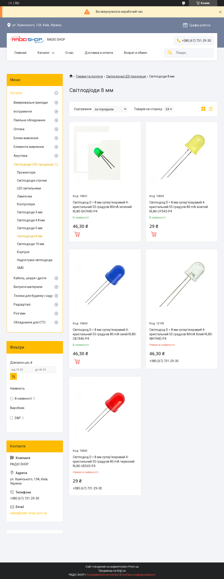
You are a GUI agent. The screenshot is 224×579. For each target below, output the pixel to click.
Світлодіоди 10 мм (30, 244)
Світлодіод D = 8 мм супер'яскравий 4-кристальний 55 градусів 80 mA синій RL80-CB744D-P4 (105, 334)
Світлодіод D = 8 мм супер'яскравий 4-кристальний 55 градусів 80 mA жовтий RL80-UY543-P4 (178, 207)
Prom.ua (133, 566)
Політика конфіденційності (138, 574)
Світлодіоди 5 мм (29, 228)
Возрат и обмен (135, 53)
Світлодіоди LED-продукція (126, 76)
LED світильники (29, 188)
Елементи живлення (29, 147)
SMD (20, 268)
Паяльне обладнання (29, 120)
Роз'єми (19, 313)
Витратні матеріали (28, 287)
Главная (20, 53)
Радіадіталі (22, 304)
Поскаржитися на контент (102, 574)
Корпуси (23, 252)
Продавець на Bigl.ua (112, 570)
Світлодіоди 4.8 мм (31, 220)
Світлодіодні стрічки (32, 180)
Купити (77, 233)
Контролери (26, 204)
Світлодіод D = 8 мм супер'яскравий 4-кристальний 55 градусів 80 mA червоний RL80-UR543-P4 (103, 461)
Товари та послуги (89, 76)
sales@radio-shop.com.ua (28, 513)
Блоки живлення (26, 138)
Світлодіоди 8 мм (29, 236)
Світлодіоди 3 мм (29, 212)
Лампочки (24, 196)
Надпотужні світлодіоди (34, 260)
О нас (69, 53)
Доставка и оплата (99, 53)
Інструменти (23, 111)
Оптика (19, 129)
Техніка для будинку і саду (33, 296)
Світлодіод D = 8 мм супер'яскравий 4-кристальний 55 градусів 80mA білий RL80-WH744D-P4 (181, 334)
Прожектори (26, 172)
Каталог (44, 53)
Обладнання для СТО (29, 322)
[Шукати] (170, 52)
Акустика (20, 155)
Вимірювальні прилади (31, 102)
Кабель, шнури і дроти (30, 278)
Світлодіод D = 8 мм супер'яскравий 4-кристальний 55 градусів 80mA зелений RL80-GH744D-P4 (102, 207)
